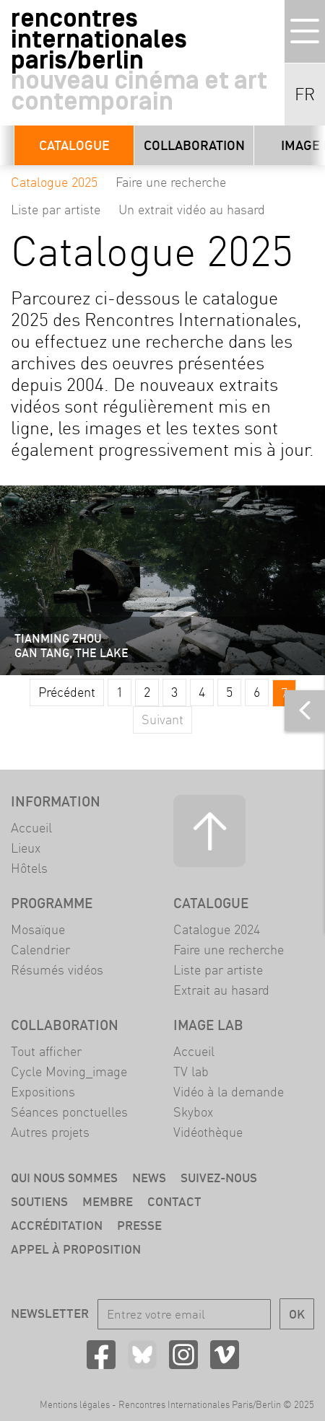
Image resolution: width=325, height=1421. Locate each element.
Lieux (25, 848)
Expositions (43, 1091)
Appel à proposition (76, 1249)
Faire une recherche (171, 182)
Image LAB (208, 1025)
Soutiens (39, 1201)
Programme (51, 903)
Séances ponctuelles (69, 1112)
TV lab (191, 1071)
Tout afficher (46, 1051)
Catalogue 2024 (216, 929)
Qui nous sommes (64, 1177)
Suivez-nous (219, 1177)
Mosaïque (38, 929)
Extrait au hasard (221, 990)
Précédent (66, 692)
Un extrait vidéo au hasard (191, 209)
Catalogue (74, 145)
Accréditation (57, 1225)
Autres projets (50, 1132)
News (149, 1177)
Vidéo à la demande (228, 1091)
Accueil (31, 827)
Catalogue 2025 (54, 182)
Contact (174, 1201)
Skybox (193, 1112)
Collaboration (194, 145)
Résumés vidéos (57, 970)
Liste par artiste (55, 209)
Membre (107, 1201)
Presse (139, 1225)
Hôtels (29, 868)
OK (297, 1313)
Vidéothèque (208, 1132)
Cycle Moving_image (69, 1071)
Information (55, 801)
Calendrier (40, 949)
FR (305, 94)
